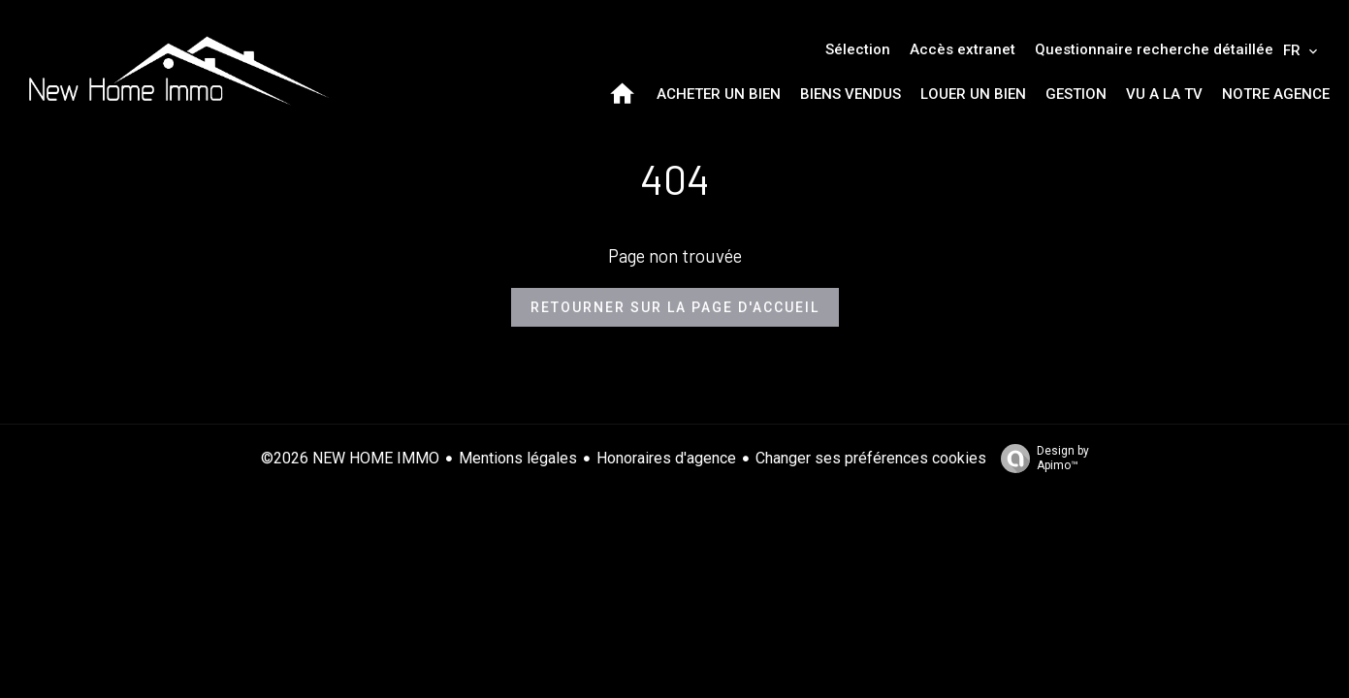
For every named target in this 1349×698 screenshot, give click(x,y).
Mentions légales (518, 458)
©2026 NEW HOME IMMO (350, 458)
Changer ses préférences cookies (870, 458)
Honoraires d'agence (666, 458)
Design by (1040, 458)
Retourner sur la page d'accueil (674, 307)
